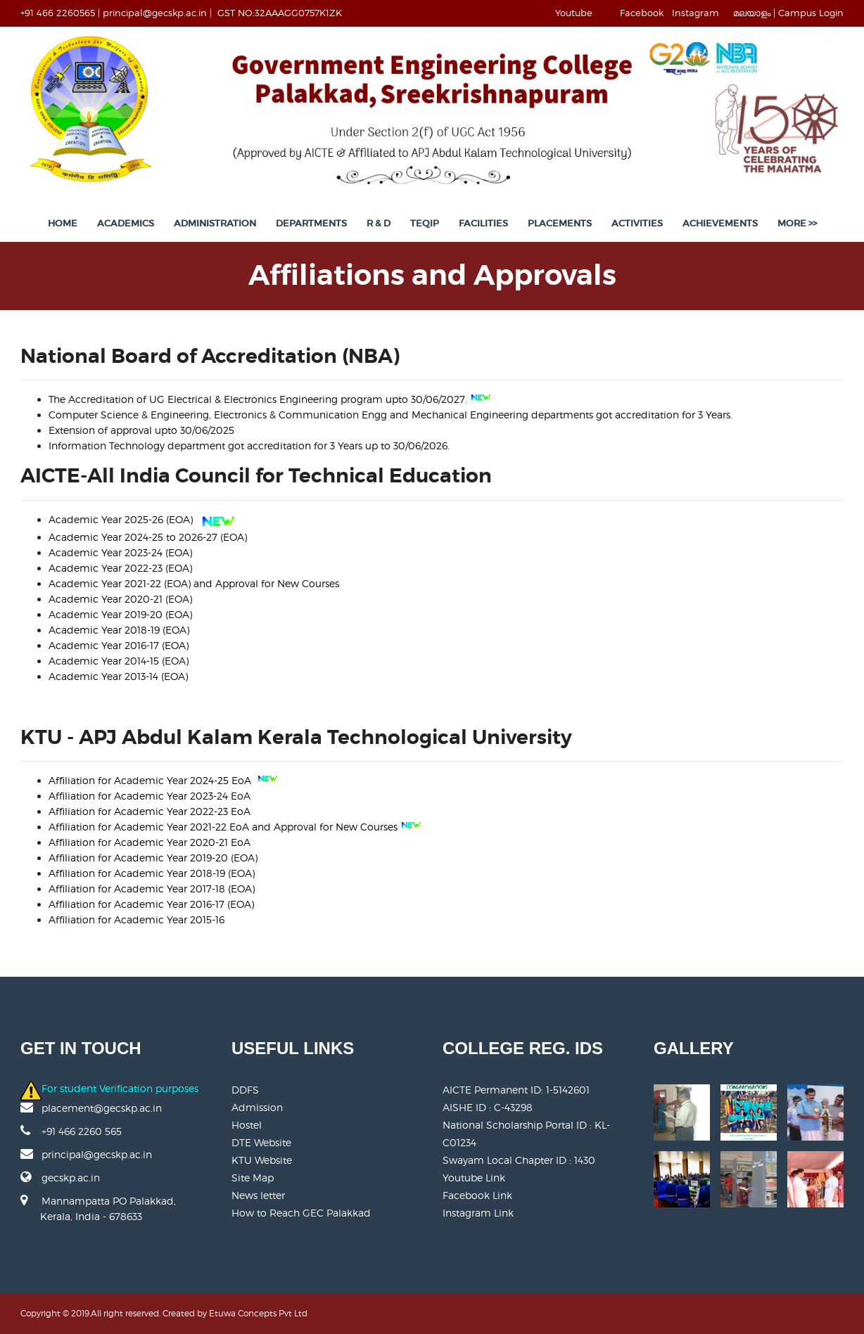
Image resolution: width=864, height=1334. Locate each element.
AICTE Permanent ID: (516, 1090)
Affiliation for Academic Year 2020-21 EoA (149, 842)
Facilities (483, 223)
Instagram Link (478, 1213)
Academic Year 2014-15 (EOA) (119, 661)
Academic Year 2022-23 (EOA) (120, 568)
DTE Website (261, 1142)
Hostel (246, 1125)
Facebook (641, 12)
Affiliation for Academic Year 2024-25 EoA (151, 780)
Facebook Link (477, 1195)
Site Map (252, 1178)
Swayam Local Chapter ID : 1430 (519, 1160)
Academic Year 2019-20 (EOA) (120, 614)
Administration (215, 223)
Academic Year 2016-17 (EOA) (119, 645)
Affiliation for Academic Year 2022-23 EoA (149, 811)
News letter (258, 1195)
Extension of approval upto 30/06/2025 (141, 430)
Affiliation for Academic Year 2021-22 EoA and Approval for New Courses (223, 827)
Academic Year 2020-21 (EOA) (120, 599)
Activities (637, 223)
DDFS (245, 1090)
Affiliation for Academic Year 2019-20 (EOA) (153, 858)
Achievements (720, 223)
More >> (797, 223)
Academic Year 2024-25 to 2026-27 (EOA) (148, 537)
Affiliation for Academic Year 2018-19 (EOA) (152, 873)
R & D (378, 223)
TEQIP (424, 223)
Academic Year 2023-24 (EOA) (120, 552)
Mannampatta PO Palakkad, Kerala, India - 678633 (98, 1216)
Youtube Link (474, 1178)
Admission (257, 1107)
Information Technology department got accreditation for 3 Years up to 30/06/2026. (249, 445)
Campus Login (811, 12)
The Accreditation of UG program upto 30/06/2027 (257, 399)
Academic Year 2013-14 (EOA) (118, 676)
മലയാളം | (754, 12)
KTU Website (261, 1160)
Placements (560, 223)
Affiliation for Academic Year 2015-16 (136, 919)
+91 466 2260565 (57, 12)
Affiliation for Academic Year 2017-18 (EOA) (152, 888)
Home (62, 223)
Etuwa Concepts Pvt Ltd (258, 1313)
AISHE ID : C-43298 (488, 1107)
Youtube (573, 12)
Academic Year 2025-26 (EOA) (122, 519)
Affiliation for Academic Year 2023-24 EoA (149, 796)
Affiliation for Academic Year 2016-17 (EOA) (151, 904)
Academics (125, 223)
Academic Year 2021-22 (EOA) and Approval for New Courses (194, 583)
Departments (311, 223)
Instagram (695, 12)
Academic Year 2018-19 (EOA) (119, 630)
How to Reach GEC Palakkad (301, 1213)
